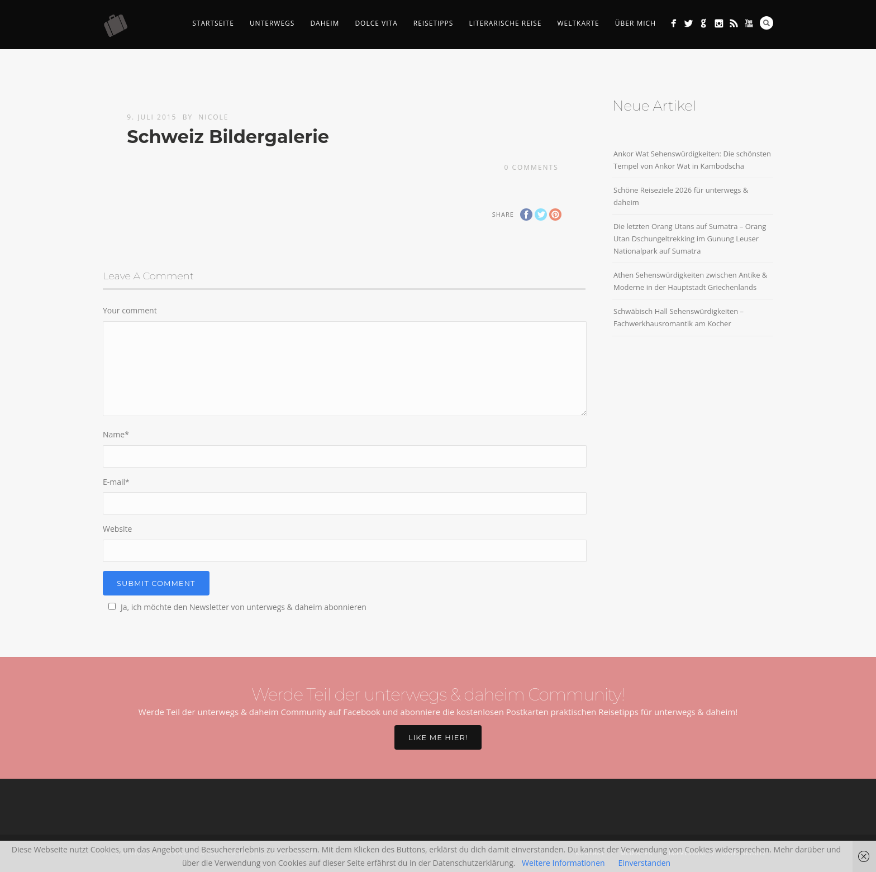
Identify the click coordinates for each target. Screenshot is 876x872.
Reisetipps (433, 23)
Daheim (324, 23)
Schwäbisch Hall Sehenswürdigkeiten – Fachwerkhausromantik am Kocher (678, 317)
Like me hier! (438, 737)
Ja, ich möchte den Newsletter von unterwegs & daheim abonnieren (235, 607)
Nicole (213, 117)
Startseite (213, 23)
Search (766, 23)
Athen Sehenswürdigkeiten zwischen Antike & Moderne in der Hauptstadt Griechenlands (690, 281)
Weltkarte (578, 23)
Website (117, 528)
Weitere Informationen (563, 862)
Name (116, 434)
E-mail (116, 481)
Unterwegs (272, 23)
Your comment (130, 310)
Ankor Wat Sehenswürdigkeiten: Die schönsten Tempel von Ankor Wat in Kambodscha (692, 160)
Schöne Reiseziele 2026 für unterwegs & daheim (680, 196)
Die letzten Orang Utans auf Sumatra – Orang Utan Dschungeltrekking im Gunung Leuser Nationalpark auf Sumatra (689, 238)
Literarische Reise (505, 23)
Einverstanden (644, 862)
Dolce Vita (376, 23)
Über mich (635, 23)
